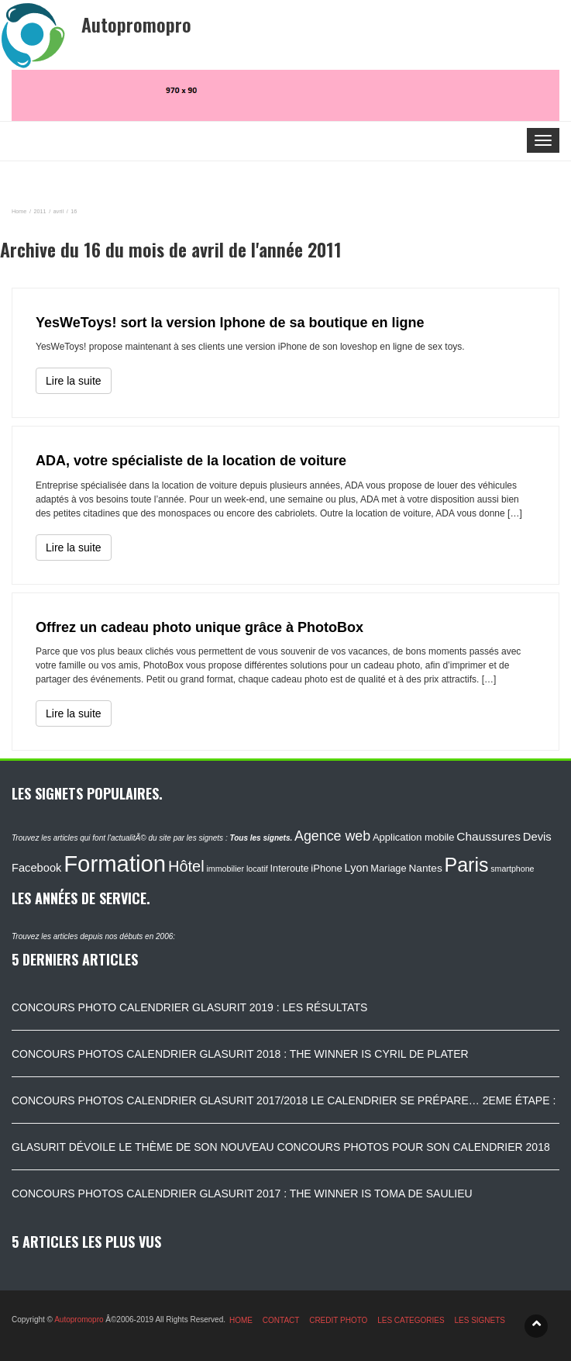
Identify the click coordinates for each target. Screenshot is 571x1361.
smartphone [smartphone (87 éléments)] (512, 868)
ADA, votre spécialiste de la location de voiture (191, 460)
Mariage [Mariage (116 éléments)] (388, 868)
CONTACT (281, 1320)
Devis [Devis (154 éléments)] (537, 837)
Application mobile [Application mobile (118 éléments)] (414, 837)
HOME (241, 1320)
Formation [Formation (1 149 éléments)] (115, 863)
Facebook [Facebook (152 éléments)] (36, 868)
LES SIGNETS (479, 1320)
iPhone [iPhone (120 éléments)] (326, 868)
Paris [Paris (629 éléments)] (467, 865)
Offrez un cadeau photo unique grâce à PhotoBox (199, 627)
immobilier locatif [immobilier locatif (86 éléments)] (236, 868)
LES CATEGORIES (411, 1320)
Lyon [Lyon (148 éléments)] (357, 868)
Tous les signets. (260, 838)
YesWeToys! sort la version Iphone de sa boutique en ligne (230, 322)
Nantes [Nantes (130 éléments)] (425, 868)
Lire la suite (73, 381)
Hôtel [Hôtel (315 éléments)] (186, 866)
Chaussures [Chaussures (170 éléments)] (488, 836)
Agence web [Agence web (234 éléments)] (332, 836)
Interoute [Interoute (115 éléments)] (289, 868)
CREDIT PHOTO (338, 1320)
